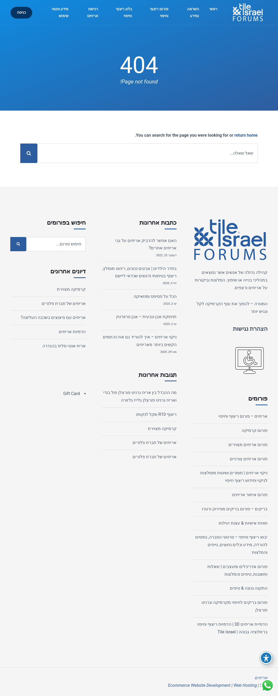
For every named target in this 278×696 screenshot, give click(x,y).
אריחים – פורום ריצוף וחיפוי (242, 416)
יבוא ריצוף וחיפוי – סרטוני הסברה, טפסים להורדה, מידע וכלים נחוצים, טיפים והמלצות (231, 545)
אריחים (254, 287)
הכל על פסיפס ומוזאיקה (155, 296)
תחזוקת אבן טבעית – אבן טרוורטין (146, 316)
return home (245, 135)
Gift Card (71, 393)
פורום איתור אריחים (249, 494)
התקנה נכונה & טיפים (248, 588)
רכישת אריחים (92, 12)
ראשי (213, 9)
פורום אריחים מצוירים (247, 444)
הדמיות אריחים (72, 331)
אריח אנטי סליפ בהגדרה (64, 345)
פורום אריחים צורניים (248, 458)
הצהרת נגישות (250, 328)
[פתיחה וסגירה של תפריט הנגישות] (266, 657)
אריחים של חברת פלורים (155, 442)
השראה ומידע (193, 12)
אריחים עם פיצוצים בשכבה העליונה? (53, 317)
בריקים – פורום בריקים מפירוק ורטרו (234, 508)
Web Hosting (245, 685)
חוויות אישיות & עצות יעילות (243, 523)
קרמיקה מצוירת (162, 428)
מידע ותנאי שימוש (60, 12)
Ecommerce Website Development (199, 685)
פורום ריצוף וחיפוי (159, 12)
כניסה (21, 12)
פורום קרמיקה (254, 430)
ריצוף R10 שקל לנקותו (156, 414)
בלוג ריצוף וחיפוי (124, 12)
